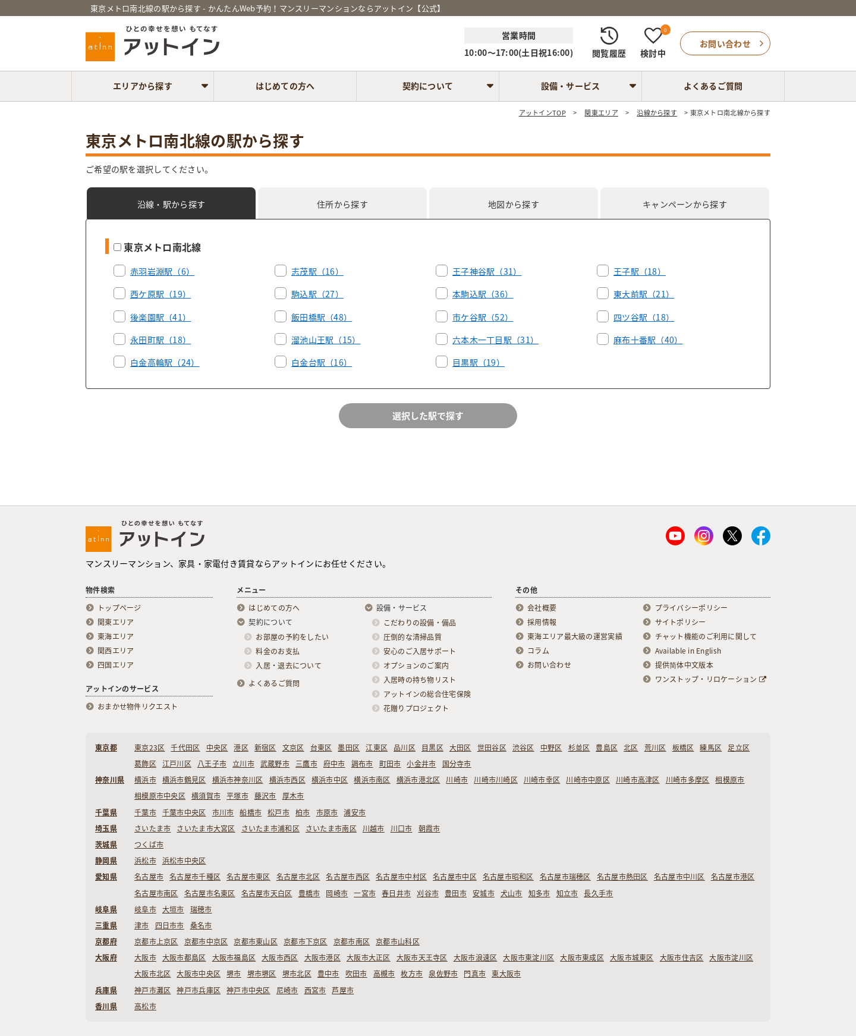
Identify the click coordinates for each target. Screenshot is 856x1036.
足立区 (739, 747)
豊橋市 (309, 893)
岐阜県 (106, 909)
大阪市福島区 (234, 957)
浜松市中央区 (184, 860)
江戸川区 (176, 763)
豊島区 (607, 747)
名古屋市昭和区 (508, 876)
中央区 (217, 747)
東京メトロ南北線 (158, 247)
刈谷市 (428, 893)
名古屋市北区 (298, 876)
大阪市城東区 (632, 957)
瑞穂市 (201, 909)
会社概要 (541, 607)
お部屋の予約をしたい (292, 637)
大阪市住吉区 (682, 957)
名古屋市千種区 (195, 876)
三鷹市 (306, 763)
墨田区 (349, 747)
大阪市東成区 (582, 957)
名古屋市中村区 (401, 876)
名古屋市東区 (248, 876)
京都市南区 (351, 941)
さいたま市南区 (331, 828)
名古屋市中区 (455, 876)
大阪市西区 (280, 957)
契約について (428, 86)
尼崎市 (287, 990)
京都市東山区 (256, 941)
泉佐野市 (443, 973)
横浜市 (145, 779)
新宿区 (265, 747)
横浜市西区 (287, 779)
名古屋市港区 (733, 876)
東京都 (106, 747)
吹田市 (356, 973)
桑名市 (201, 925)
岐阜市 (145, 909)
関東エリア (115, 622)
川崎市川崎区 (496, 779)
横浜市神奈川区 (237, 779)
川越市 (374, 828)
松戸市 (278, 812)
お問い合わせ (549, 665)
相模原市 (729, 779)
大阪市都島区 (184, 957)
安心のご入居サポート (420, 651)
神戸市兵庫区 (199, 990)
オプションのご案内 (416, 665)
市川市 (223, 812)
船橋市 (251, 812)
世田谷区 (491, 747)
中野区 (551, 747)
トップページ (119, 607)
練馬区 (711, 747)
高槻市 (384, 973)
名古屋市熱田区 (622, 876)
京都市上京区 (156, 941)
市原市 (327, 812)
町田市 (390, 763)
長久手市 (598, 893)
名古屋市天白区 (266, 893)
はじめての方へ (285, 86)
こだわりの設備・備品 (420, 622)
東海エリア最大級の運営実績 (574, 636)
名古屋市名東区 (209, 893)
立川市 (243, 763)
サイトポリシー (680, 622)
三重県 (106, 925)
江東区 (377, 747)
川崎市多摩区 (688, 779)
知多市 (539, 893)
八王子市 (211, 763)
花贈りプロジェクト (416, 708)
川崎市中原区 (588, 779)
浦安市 (355, 812)
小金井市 (421, 763)
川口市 (402, 828)
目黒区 (432, 747)
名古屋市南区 (156, 893)
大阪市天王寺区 (422, 957)
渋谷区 (523, 747)
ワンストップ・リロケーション (710, 679)
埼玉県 (106, 828)
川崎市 (457, 779)
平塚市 (237, 795)
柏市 (302, 812)
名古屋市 (148, 876)
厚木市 (293, 795)
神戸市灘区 (152, 990)
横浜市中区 (329, 779)
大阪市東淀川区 (528, 957)
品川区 (405, 747)
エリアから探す (142, 86)
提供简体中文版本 (684, 665)
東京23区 (149, 747)
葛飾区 (145, 763)
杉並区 (579, 747)
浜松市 (145, 860)
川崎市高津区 (638, 779)
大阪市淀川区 (731, 957)
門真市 (475, 973)
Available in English (688, 650)
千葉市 (145, 812)
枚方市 (412, 973)
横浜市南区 (372, 779)
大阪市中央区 (199, 973)
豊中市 (328, 973)
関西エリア (115, 650)
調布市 (362, 763)
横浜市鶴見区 (184, 779)
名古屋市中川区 (679, 876)
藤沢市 (265, 795)
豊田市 (456, 893)
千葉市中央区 (184, 812)
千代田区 (185, 747)
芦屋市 (343, 990)
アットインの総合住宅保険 (427, 694)
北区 (631, 747)
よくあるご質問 (713, 86)
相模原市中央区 (159, 795)
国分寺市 (456, 763)
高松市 (145, 1006)
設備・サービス (570, 86)
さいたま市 (152, 828)
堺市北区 (296, 973)
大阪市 (145, 957)
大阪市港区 (322, 957)
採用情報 (541, 622)
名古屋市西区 (348, 876)
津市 (141, 925)
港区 (241, 747)
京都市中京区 (206, 941)
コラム (538, 650)
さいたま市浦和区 (270, 828)
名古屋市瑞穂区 (565, 876)
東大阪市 (506, 973)
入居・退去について (289, 665)
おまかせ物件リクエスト (137, 706)
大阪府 (106, 957)
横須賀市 (206, 795)
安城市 (484, 893)
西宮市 (315, 990)
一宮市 (365, 893)
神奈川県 (109, 779)
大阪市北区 (152, 973)
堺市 (233, 973)
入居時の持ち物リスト (420, 679)
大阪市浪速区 (476, 957)
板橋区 (683, 747)
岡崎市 (337, 893)
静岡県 (106, 860)
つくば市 (148, 844)
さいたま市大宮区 (206, 828)
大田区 (460, 747)
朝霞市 (429, 828)
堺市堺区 (261, 973)
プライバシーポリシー (691, 607)
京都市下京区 (306, 941)
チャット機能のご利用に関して (706, 636)
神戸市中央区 (248, 990)
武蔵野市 (274, 763)
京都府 (106, 941)
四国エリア (115, 665)
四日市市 (169, 925)
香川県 (106, 1006)
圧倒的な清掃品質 (412, 637)
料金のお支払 (278, 651)
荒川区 (655, 747)
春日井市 (396, 893)
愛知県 (106, 876)
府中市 (334, 763)
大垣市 (173, 909)
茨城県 (106, 844)
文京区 (293, 747)
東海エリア (115, 636)
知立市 (567, 893)
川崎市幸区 (542, 779)
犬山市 (512, 893)
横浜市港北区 (418, 779)
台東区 (321, 747)
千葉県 (106, 812)
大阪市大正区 (369, 957)
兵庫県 (106, 990)
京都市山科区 (398, 941)
